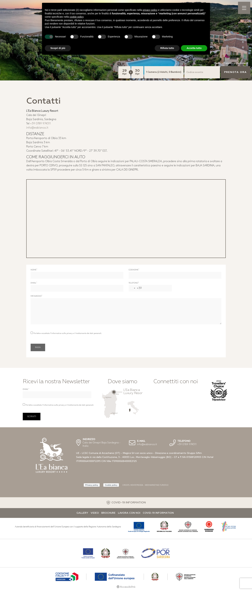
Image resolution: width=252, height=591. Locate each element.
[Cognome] (175, 275)
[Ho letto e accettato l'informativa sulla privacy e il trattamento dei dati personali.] (32, 333)
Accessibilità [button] (127, 587)
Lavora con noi (129, 513)
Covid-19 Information (158, 513)
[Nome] (77, 275)
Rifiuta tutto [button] (167, 48)
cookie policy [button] (76, 16)
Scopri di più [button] (57, 48)
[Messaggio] (126, 311)
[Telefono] (150, 288)
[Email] (77, 288)
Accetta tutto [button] (194, 48)
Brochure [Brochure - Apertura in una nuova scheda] (108, 513)
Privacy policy (91, 485)
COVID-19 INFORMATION (128, 502)
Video (95, 513)
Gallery (82, 513)
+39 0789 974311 (40, 123)
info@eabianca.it (37, 127)
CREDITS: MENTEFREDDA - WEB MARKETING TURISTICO (145, 485)
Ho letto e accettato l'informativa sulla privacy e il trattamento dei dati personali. (67, 333)
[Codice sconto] (202, 72)
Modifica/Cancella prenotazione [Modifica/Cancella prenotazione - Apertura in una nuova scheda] (231, 63)
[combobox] (135, 288)
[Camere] (164, 72)
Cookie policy (111, 485)
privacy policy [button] (150, 10)
